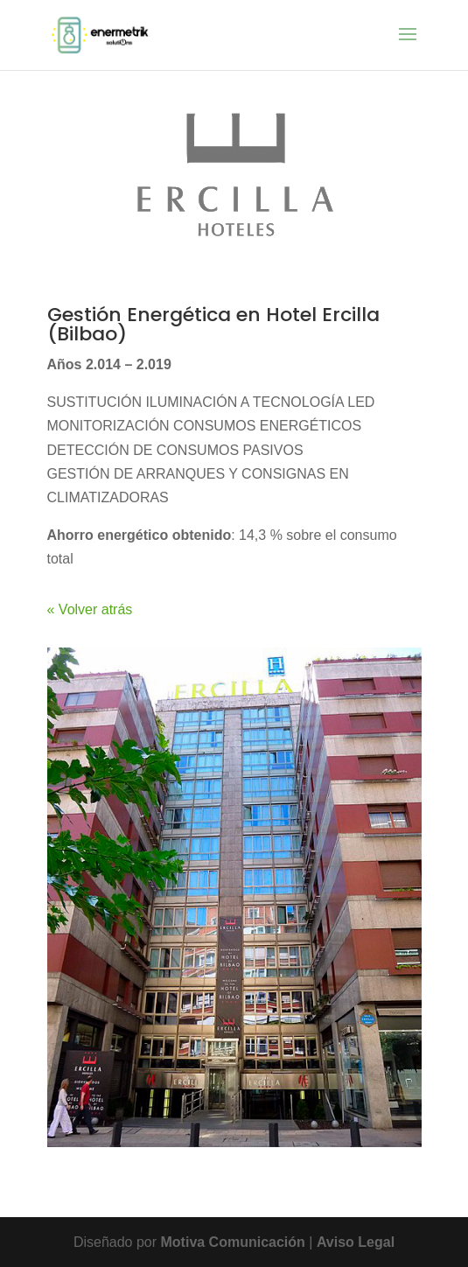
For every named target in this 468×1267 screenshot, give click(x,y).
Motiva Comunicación (235, 1242)
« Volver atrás (90, 609)
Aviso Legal (356, 1242)
